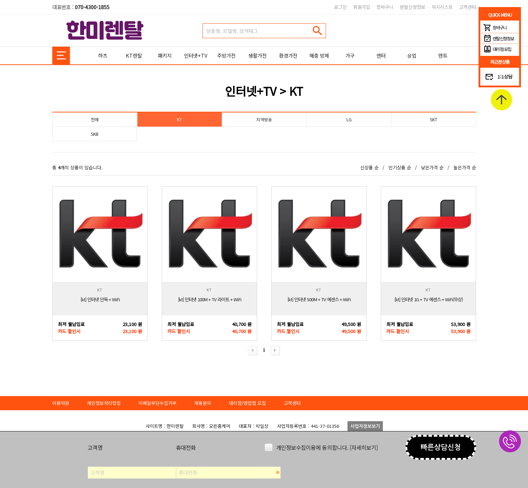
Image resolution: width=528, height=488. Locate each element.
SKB (94, 133)
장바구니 (384, 7)
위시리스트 (442, 7)
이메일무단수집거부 (157, 403)
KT (179, 119)
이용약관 (60, 403)
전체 (94, 119)
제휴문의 (202, 403)
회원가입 (361, 7)
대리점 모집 (496, 49)
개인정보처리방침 (104, 403)
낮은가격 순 (432, 167)
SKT (433, 119)
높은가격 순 (464, 167)
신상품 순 (369, 167)
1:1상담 (505, 76)
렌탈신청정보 (412, 7)
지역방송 (264, 119)
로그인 (340, 7)
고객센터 (467, 7)
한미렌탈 (105, 30)
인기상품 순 (399, 167)
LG (349, 119)
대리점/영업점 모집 (247, 403)
